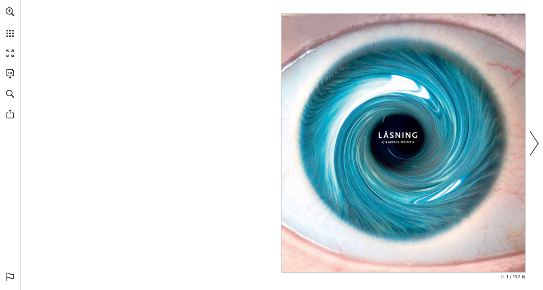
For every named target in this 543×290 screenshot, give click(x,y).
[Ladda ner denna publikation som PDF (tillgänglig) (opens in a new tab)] (10, 74)
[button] (10, 12)
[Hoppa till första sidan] (502, 277)
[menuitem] (10, 22)
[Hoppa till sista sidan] (523, 277)
